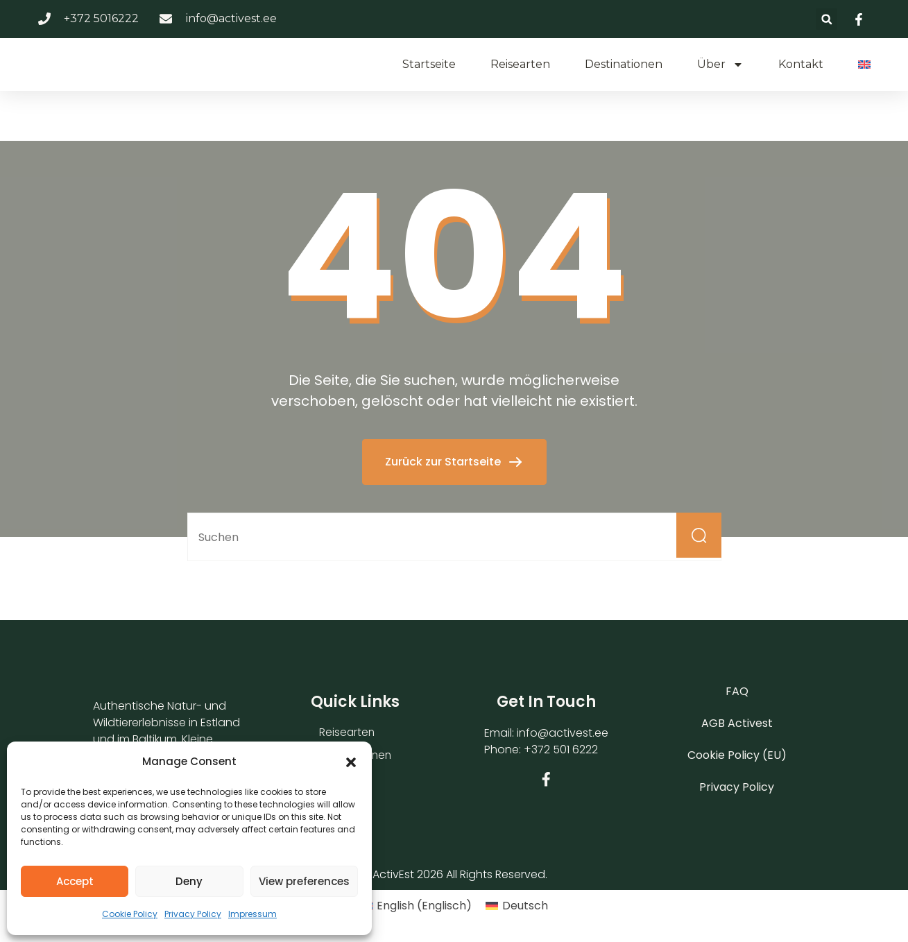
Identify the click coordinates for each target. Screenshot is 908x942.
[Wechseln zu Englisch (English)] (416, 906)
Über (720, 64)
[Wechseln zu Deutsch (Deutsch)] (517, 906)
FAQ (737, 691)
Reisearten (520, 64)
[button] (351, 761)
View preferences (304, 881)
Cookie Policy (129, 914)
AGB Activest (737, 723)
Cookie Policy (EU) (737, 755)
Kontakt (800, 64)
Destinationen (623, 64)
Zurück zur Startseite (444, 462)
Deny (189, 881)
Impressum (252, 914)
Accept (75, 881)
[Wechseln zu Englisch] (864, 64)
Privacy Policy (192, 914)
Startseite (429, 64)
